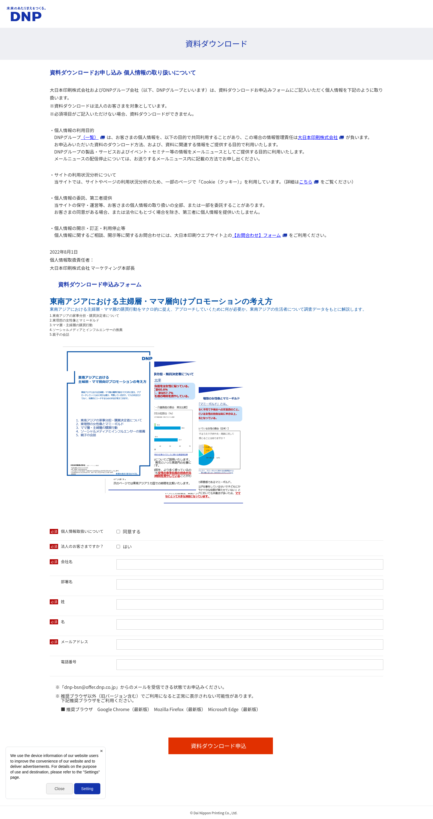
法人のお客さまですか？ (82, 546)
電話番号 (68, 661)
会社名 (67, 561)
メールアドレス (74, 641)
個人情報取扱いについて (82, 531)
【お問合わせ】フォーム (256, 235)
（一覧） (90, 137)
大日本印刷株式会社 (318, 137)
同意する (132, 531)
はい (127, 546)
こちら (305, 181)
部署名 (67, 581)
